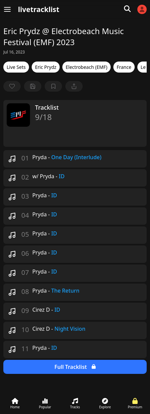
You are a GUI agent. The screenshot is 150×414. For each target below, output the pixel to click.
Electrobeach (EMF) (86, 67)
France (124, 67)
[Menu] (7, 9)
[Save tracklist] (32, 86)
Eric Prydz (45, 67)
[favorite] (12, 86)
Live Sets (16, 67)
